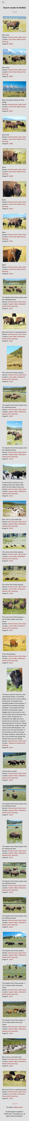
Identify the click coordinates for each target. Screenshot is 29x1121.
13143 (11, 1066)
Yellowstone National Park (16, 743)
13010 (11, 208)
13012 (11, 274)
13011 (11, 241)
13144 (11, 1098)
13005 (11, 44)
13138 (11, 892)
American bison (13, 37)
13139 (11, 927)
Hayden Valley (13, 304)
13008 (11, 143)
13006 (11, 76)
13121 (11, 308)
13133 (11, 663)
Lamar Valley (12, 336)
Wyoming (5, 41)
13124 (11, 381)
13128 (11, 528)
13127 (11, 496)
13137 (11, 857)
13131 (11, 630)
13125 (11, 416)
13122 (11, 341)
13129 (11, 561)
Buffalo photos (18, 1107)
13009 (11, 176)
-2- (14, 12)
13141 (11, 996)
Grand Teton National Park (16, 39)
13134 (11, 747)
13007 (11, 111)
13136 (11, 815)
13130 (11, 593)
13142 (11, 1033)
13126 (11, 459)
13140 (11, 959)
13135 (11, 780)
